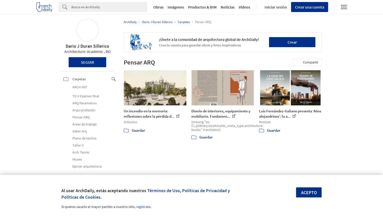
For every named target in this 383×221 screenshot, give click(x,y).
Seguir (87, 62)
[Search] (109, 7)
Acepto (309, 192)
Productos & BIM (202, 7)
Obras (158, 7)
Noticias (228, 7)
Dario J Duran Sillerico (87, 46)
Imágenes (176, 7)
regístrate (143, 206)
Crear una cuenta (309, 7)
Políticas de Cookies (80, 197)
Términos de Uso (163, 190)
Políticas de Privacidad (204, 190)
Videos (244, 7)
